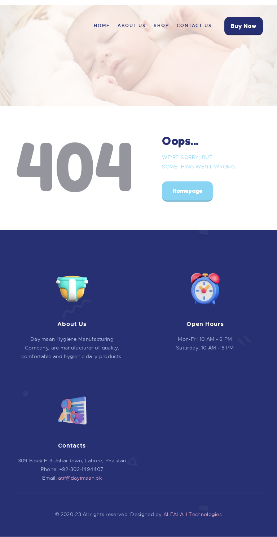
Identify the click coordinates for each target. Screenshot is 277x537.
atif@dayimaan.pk (80, 478)
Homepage (187, 190)
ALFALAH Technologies (192, 514)
